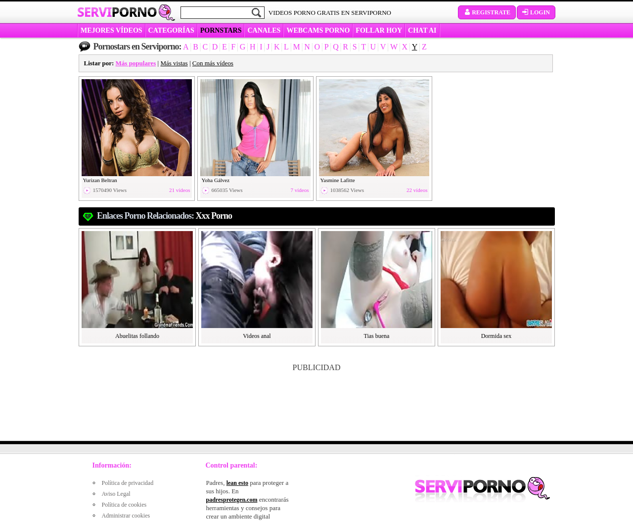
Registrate (486, 12)
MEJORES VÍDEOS (111, 30)
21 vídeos (179, 190)
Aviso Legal (116, 493)
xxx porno (214, 216)
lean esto (237, 482)
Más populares (136, 63)
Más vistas (173, 63)
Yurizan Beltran (100, 180)
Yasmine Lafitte (337, 180)
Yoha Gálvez (216, 180)
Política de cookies (124, 504)
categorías (171, 30)
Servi (117, 11)
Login (536, 12)
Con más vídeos (212, 63)
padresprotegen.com (232, 499)
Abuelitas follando (137, 335)
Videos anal (257, 335)
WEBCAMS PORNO (318, 30)
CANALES (263, 30)
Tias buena (377, 335)
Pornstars (221, 30)
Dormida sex (496, 335)
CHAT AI (422, 30)
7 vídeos (300, 190)
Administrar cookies (126, 515)
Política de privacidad (128, 482)
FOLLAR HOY (379, 30)
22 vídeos (417, 190)
